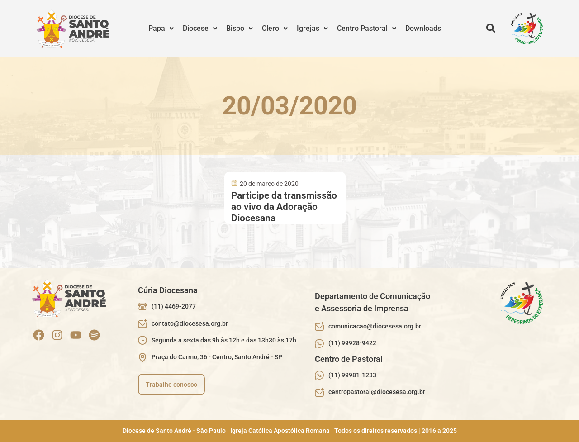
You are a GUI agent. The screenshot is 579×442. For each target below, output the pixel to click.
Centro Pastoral (366, 28)
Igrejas (312, 28)
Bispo (239, 28)
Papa (161, 28)
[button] (161, 28)
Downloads (423, 28)
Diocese (200, 28)
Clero (275, 28)
